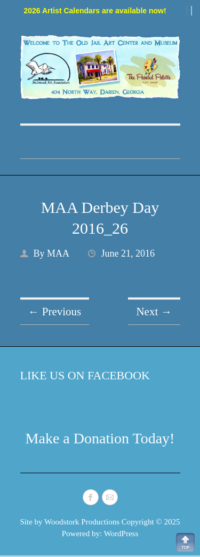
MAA (58, 253)
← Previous (55, 311)
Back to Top (185, 542)
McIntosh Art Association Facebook (91, 497)
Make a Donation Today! (100, 438)
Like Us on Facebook (85, 375)
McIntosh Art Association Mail (110, 497)
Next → (154, 311)
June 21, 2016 (128, 253)
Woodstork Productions (81, 522)
